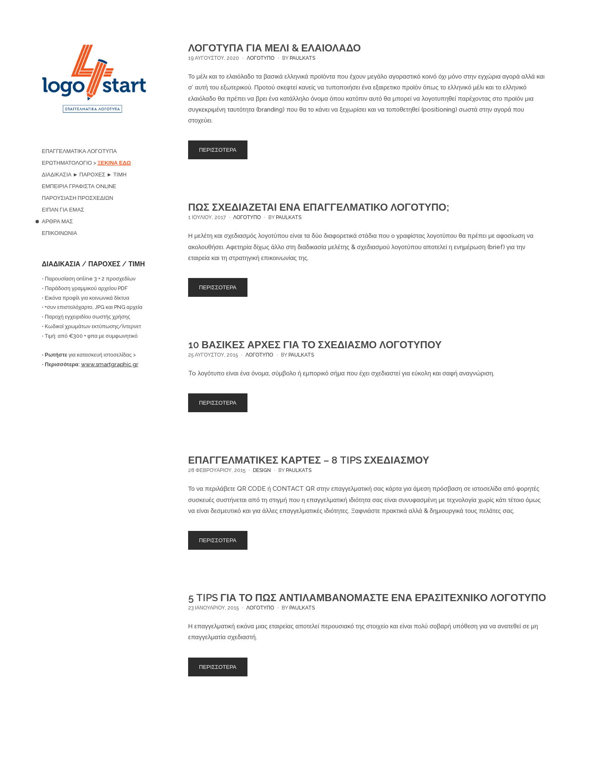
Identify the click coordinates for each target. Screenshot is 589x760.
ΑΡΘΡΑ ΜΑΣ (57, 221)
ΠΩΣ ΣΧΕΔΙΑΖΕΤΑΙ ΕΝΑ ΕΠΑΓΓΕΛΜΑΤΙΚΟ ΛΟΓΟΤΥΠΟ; (318, 207)
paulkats (302, 58)
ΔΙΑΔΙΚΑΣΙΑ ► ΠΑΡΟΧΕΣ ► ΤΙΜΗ (84, 174)
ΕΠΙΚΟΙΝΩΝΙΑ (59, 233)
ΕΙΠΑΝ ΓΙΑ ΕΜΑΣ (63, 210)
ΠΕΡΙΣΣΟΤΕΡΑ (218, 150)
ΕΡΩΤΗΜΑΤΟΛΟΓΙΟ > (86, 163)
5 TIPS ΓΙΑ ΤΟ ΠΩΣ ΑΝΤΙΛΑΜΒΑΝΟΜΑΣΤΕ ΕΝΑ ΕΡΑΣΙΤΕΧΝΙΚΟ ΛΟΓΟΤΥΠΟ (367, 598)
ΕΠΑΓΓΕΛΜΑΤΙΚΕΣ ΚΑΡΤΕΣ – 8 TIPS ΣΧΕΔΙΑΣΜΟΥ (308, 460)
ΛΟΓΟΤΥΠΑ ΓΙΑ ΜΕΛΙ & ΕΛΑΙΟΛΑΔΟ (274, 48)
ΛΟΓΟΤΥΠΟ (260, 58)
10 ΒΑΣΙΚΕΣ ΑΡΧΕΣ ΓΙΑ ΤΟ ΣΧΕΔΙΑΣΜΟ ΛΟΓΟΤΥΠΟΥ (314, 345)
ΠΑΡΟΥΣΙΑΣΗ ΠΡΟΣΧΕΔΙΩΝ (77, 198)
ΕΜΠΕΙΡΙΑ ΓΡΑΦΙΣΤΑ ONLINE (79, 186)
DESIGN (262, 470)
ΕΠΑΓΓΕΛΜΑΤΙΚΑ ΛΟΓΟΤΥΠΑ (79, 151)
